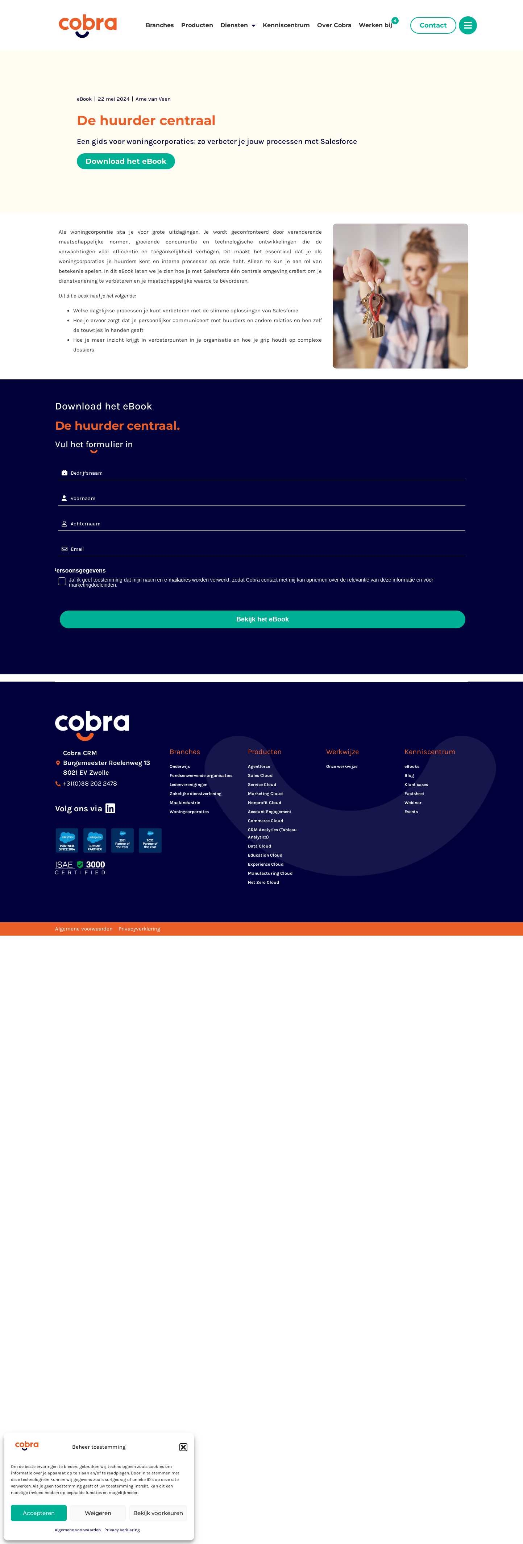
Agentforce (259, 766)
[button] (183, 1447)
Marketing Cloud (265, 793)
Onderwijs (180, 766)
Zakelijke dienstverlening (195, 793)
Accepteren (39, 1513)
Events (411, 811)
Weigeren (98, 1513)
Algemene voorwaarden (78, 1529)
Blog (409, 775)
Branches (160, 25)
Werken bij (375, 25)
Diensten (238, 25)
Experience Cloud (265, 864)
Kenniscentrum (286, 25)
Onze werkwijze (341, 766)
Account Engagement (269, 811)
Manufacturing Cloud (270, 873)
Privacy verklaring (122, 1529)
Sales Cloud (260, 775)
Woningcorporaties (189, 811)
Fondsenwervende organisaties (201, 775)
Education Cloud (265, 855)
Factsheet (414, 793)
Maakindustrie (185, 802)
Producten (197, 25)
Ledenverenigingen (188, 784)
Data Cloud (259, 846)
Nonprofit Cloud (264, 802)
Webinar (413, 802)
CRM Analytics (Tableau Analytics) (272, 833)
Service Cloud (262, 784)
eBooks (411, 766)
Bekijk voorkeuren (158, 1513)
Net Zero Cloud (263, 882)
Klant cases (416, 784)
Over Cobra (334, 25)
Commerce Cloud (265, 820)
